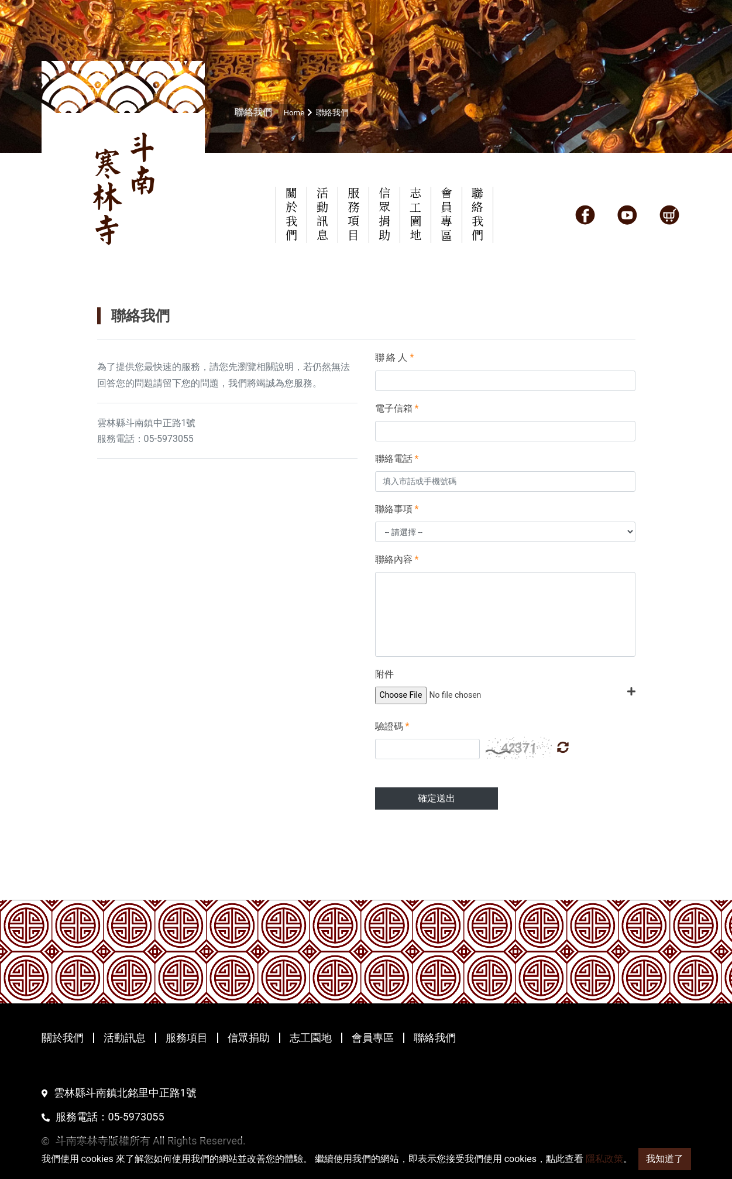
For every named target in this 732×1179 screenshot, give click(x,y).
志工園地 (311, 1038)
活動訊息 (125, 1038)
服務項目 (187, 1038)
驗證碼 (392, 726)
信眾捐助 (249, 1038)
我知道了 (664, 1158)
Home (295, 112)
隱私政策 (604, 1158)
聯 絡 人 (394, 357)
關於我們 (63, 1038)
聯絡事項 (397, 509)
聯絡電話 (397, 458)
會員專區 (373, 1038)
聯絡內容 (397, 559)
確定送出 (436, 798)
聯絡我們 (435, 1038)
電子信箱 (397, 408)
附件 (384, 674)
